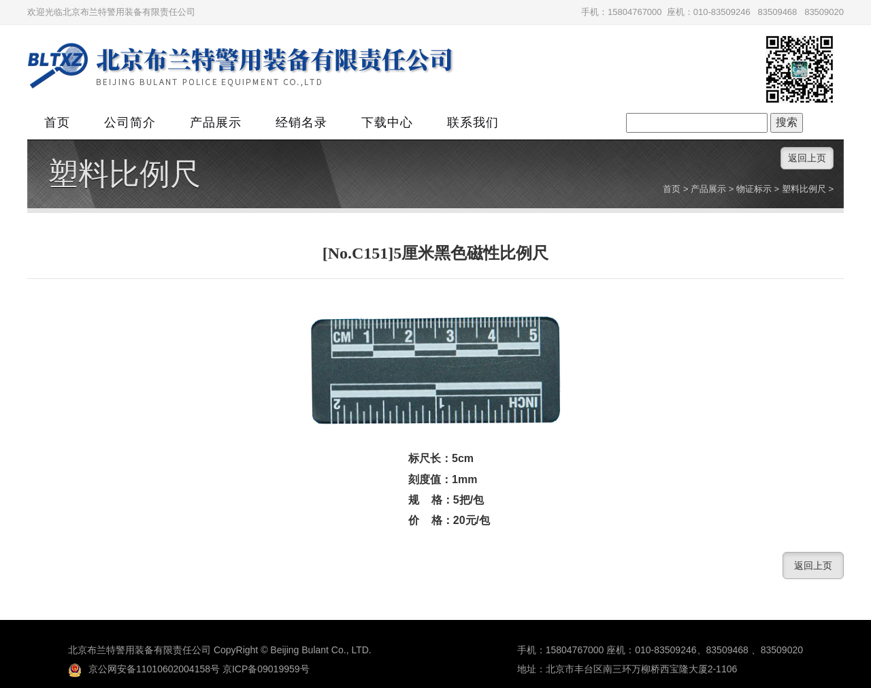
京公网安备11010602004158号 (144, 669)
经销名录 (301, 122)
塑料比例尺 (124, 174)
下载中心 (387, 122)
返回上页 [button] (807, 157)
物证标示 (754, 189)
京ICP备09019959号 (266, 669)
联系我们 (473, 122)
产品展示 (216, 122)
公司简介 (130, 122)
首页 (57, 122)
